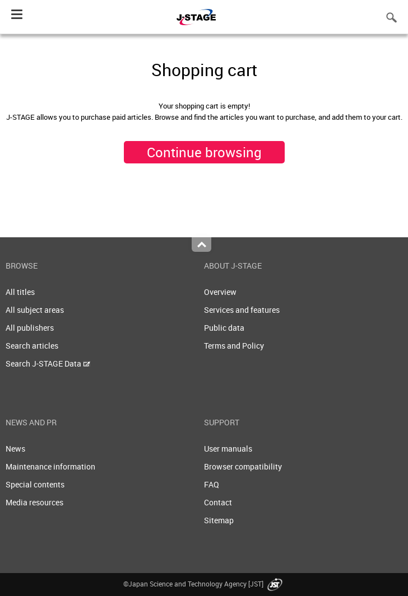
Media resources (34, 502)
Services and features (242, 309)
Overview (220, 292)
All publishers (30, 327)
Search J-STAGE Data (48, 363)
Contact (218, 502)
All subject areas (35, 309)
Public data (224, 327)
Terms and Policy (234, 345)
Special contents (35, 484)
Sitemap (219, 520)
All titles (20, 292)
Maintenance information (50, 466)
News (15, 448)
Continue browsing (204, 152)
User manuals (228, 448)
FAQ (211, 484)
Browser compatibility (243, 466)
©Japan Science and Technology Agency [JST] (204, 583)
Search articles (32, 345)
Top (201, 244)
